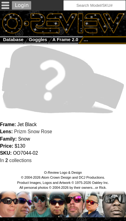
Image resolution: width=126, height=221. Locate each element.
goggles (38, 39)
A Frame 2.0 (65, 39)
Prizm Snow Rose (33, 131)
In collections (16, 160)
